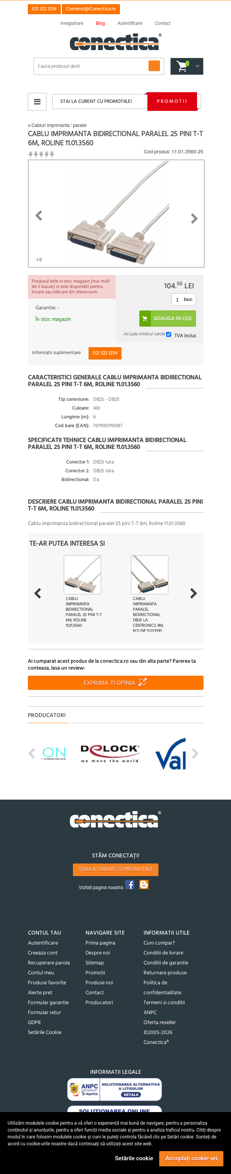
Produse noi (99, 983)
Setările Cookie (44, 1032)
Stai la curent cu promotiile (116, 869)
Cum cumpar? (159, 943)
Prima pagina (100, 943)
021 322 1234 (44, 9)
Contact (95, 993)
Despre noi (98, 953)
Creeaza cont (43, 953)
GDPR (34, 1022)
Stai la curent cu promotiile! (96, 102)
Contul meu (41, 973)
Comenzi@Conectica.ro (91, 9)
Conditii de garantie (166, 963)
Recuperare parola (49, 963)
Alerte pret (40, 993)
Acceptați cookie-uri (191, 1158)
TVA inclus (185, 336)
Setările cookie (134, 1158)
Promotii (172, 102)
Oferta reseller (160, 1022)
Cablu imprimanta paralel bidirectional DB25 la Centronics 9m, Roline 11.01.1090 (148, 615)
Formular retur (44, 1012)
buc (188, 299)
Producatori (99, 1002)
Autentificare (43, 943)
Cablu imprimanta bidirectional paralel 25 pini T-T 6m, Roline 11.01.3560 (84, 612)
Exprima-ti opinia (109, 683)
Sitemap (95, 963)
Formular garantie (48, 1002)
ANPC (150, 1012)
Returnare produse (165, 973)
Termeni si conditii (164, 1002)
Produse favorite (47, 983)
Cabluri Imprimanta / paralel (57, 125)
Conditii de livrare (163, 953)
